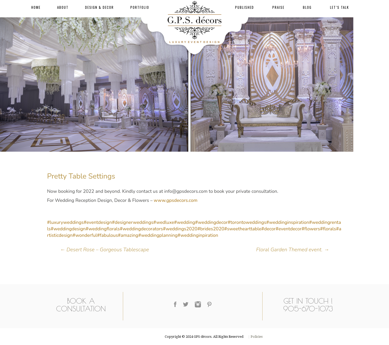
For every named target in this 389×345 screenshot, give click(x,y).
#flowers (311, 229)
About (63, 7)
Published (244, 7)
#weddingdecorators (141, 229)
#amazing (128, 235)
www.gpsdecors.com (175, 200)
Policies (256, 337)
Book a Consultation (81, 305)
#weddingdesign (68, 229)
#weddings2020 (180, 229)
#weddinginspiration (287, 222)
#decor (268, 229)
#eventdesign (98, 222)
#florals (328, 229)
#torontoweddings (247, 222)
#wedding (184, 222)
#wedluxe (163, 222)
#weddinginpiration (197, 235)
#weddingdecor (211, 222)
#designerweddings (132, 222)
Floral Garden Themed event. (292, 249)
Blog (307, 7)
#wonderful (85, 235)
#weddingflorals (103, 229)
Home (36, 7)
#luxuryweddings (65, 222)
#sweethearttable (242, 229)
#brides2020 (210, 229)
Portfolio (139, 7)
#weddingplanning (157, 235)
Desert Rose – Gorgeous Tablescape (104, 249)
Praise (278, 7)
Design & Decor (99, 7)
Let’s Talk (339, 7)
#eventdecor (289, 229)
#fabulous (107, 235)
